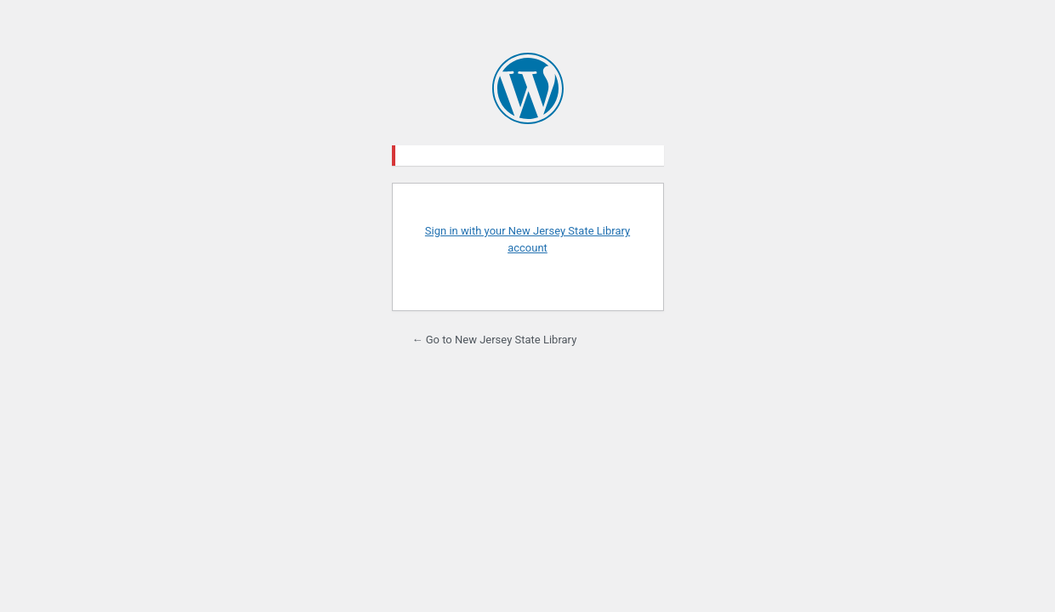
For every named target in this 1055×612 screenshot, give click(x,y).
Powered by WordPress (528, 88)
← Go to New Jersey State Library (494, 339)
